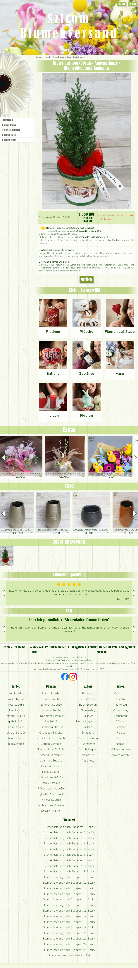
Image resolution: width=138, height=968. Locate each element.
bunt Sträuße (16, 738)
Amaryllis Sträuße (51, 755)
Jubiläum (88, 716)
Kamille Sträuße (51, 811)
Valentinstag (120, 710)
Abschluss (88, 760)
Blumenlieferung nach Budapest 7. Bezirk (69, 860)
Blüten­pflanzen (9, 125)
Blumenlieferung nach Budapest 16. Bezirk (69, 910)
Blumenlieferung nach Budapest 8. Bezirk (69, 866)
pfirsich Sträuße (16, 732)
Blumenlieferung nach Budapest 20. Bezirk (69, 933)
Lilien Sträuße (50, 721)
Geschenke (14, 63)
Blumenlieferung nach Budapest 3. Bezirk (69, 838)
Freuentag (120, 716)
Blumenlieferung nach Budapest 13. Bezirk (69, 894)
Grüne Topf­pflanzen (76, 57)
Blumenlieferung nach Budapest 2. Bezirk (69, 832)
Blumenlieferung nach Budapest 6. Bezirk (69, 855)
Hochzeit (24, 85)
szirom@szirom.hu (13, 647)
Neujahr (120, 744)
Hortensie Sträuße (51, 766)
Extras (69, 430)
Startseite (8, 61)
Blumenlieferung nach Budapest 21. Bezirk (69, 938)
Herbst (120, 732)
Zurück (86, 280)
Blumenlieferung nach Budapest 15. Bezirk (69, 905)
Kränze (20, 92)
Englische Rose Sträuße (50, 794)
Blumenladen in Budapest (89, 237)
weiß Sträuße (16, 699)
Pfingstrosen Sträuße (51, 788)
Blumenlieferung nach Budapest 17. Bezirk (69, 916)
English (121, 4)
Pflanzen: (8, 120)
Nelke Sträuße (51, 772)
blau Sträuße (16, 744)
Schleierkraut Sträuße (51, 805)
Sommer (120, 727)
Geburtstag (88, 699)
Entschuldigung (88, 749)
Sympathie (88, 732)
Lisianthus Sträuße (50, 760)
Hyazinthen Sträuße (51, 716)
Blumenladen (18, 102)
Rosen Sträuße (51, 693)
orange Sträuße (16, 716)
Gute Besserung (88, 738)
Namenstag (88, 710)
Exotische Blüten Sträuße (50, 738)
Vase (69, 486)
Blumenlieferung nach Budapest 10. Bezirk (69, 877)
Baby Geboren (88, 705)
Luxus (88, 766)
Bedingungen (127, 647)
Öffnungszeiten (77, 647)
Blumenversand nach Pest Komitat (69, 955)
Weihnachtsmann (121, 749)
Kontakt (92, 647)
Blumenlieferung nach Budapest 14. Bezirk (69, 899)
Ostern (120, 699)
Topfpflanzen (58, 57)
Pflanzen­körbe (9, 135)
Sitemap (102, 652)
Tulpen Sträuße (51, 699)
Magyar (132, 4)
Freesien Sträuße (51, 710)
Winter (120, 738)
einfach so (88, 755)
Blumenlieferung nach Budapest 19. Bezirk (69, 927)
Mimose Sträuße (51, 800)
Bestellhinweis (108, 647)
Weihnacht (120, 693)
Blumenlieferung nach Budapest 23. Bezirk (69, 950)
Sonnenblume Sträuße (51, 749)
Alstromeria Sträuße (51, 727)
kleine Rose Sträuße (51, 777)
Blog (34, 652)
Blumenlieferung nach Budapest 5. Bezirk (69, 849)
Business (88, 727)
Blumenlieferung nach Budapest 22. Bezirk (69, 944)
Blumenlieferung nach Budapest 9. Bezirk (69, 871)
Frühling (120, 721)
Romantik (88, 693)
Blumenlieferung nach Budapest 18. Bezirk (69, 922)
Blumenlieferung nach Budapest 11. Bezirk (69, 883)
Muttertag (120, 705)
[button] (135, 457)
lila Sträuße (16, 710)
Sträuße (19, 70)
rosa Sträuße (16, 705)
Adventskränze (120, 755)
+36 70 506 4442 (37, 647)
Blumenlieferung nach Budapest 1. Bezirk (69, 827)
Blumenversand (42, 57)
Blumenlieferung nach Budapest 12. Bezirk (69, 888)
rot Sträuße (16, 693)
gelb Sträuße (16, 721)
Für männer (88, 744)
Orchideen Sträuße (50, 732)
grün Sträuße (16, 727)
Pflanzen (23, 77)
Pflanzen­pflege (9, 140)
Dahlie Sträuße (51, 783)
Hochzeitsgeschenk (88, 721)
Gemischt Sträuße (51, 705)
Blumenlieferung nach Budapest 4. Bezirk (69, 843)
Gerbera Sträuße (51, 744)
